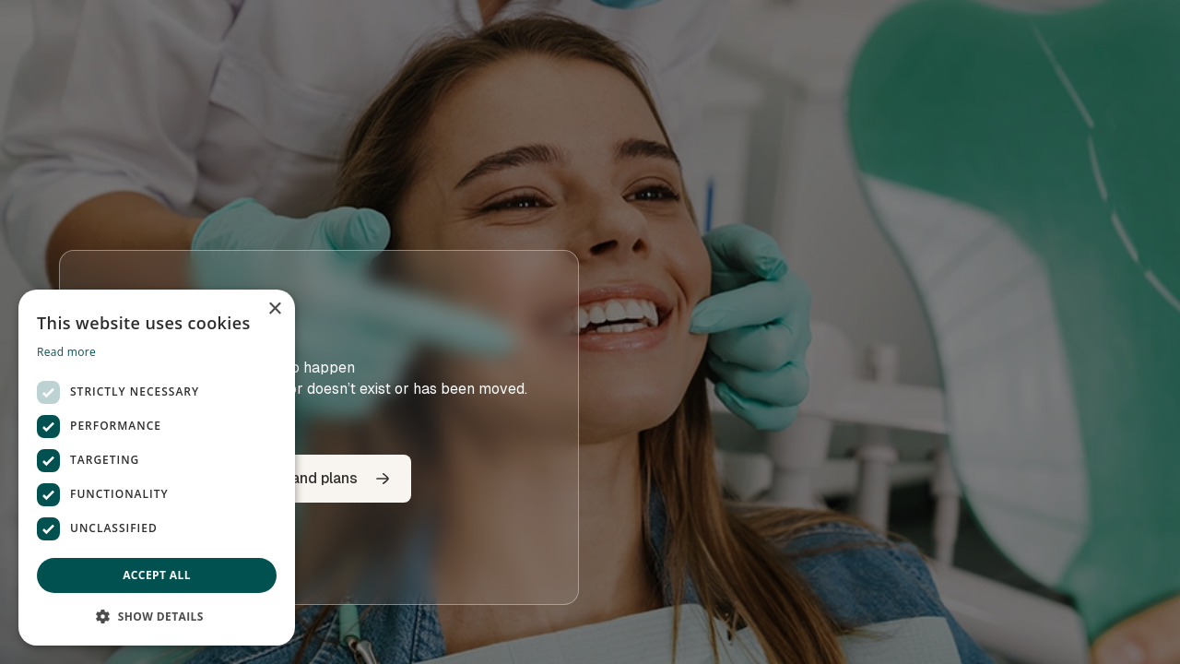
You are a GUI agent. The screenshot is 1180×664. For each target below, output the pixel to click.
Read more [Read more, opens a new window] (66, 352)
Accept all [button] (157, 575)
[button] (157, 616)
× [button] (274, 309)
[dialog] (156, 468)
